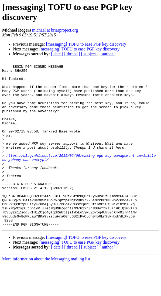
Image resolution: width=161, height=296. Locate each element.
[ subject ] (89, 54)
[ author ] (108, 54)
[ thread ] (72, 54)
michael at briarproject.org (55, 30)
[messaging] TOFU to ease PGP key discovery (86, 44)
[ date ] (57, 54)
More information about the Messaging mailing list (46, 291)
